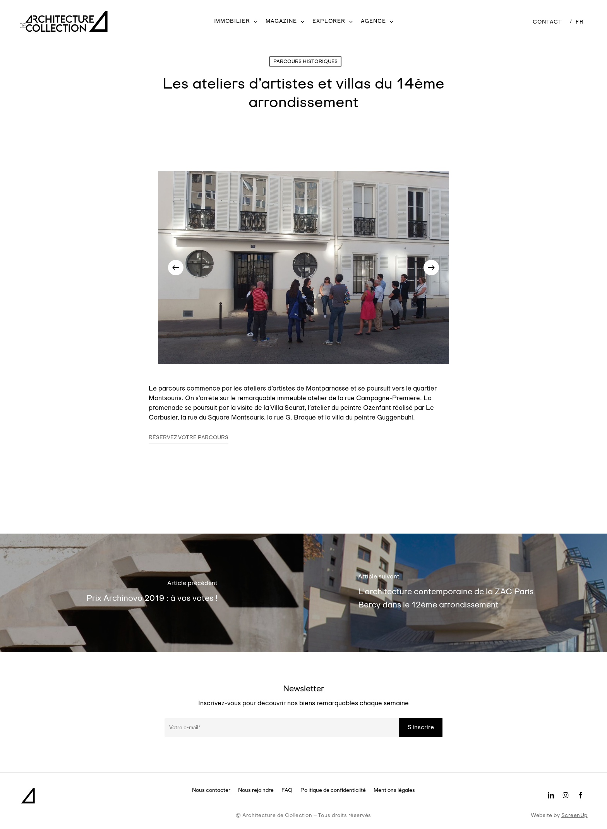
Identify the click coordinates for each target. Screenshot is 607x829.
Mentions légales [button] (394, 790)
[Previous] (175, 267)
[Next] (431, 267)
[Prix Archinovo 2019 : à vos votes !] (152, 593)
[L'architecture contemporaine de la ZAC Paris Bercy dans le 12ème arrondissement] (455, 593)
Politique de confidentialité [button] (333, 790)
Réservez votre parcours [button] (188, 437)
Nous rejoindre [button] (256, 790)
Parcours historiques (305, 61)
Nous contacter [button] (211, 790)
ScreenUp (574, 815)
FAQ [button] (287, 790)
